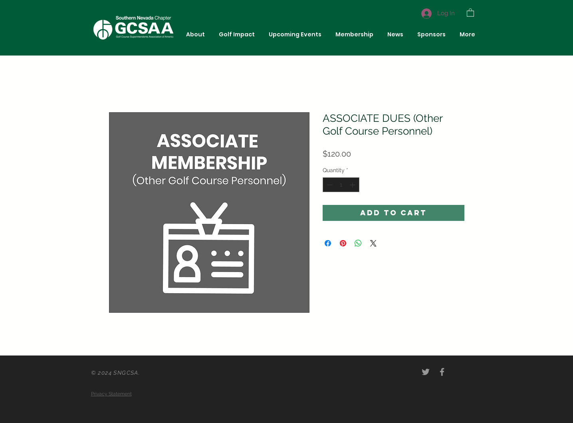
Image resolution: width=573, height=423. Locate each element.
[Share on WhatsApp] (358, 243)
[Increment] (353, 185)
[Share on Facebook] (328, 243)
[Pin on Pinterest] (343, 243)
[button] (470, 12)
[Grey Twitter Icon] (425, 372)
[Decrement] (329, 185)
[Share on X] (373, 243)
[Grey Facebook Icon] (442, 372)
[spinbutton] (341, 185)
